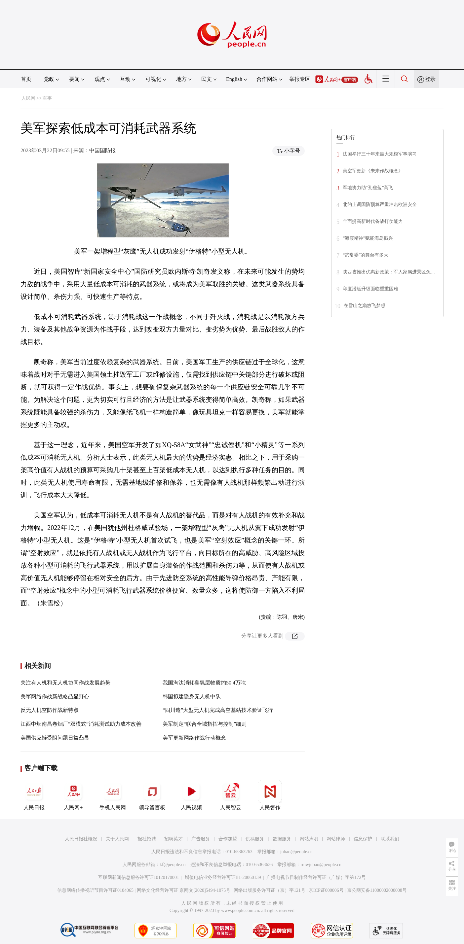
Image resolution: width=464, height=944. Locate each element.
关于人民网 (117, 838)
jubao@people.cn (296, 851)
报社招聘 (146, 838)
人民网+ (73, 795)
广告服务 (200, 838)
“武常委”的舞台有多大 (365, 255)
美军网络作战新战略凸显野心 (54, 696)
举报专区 (299, 79)
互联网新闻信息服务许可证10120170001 (138, 877)
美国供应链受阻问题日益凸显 (54, 738)
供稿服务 (255, 838)
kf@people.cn (173, 864)
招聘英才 (173, 838)
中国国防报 (102, 150)
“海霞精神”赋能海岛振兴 (368, 238)
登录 (430, 79)
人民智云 (230, 795)
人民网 (28, 98)
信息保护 (363, 838)
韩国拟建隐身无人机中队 (192, 696)
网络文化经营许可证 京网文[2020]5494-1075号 (184, 890)
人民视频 (191, 795)
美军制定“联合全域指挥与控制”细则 (205, 724)
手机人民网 (112, 795)
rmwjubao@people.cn (320, 864)
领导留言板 (152, 795)
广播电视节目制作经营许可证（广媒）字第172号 (316, 877)
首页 (26, 79)
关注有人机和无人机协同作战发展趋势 (65, 682)
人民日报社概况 (81, 838)
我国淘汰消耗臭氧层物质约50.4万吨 (204, 682)
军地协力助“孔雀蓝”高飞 (368, 187)
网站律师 (336, 838)
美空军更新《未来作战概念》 (373, 170)
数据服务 (282, 838)
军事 (47, 98)
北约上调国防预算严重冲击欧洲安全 (380, 204)
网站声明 (309, 838)
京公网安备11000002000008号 (377, 890)
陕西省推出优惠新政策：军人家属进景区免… (389, 271)
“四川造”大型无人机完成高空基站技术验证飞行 (218, 710)
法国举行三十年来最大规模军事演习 (380, 154)
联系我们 (390, 838)
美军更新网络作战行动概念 (194, 738)
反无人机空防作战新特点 (49, 710)
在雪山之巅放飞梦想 (364, 305)
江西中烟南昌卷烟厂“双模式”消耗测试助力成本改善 (80, 724)
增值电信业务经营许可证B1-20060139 (223, 877)
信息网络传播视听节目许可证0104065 (95, 890)
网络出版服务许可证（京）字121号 (269, 890)
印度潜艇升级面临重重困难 (370, 288)
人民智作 (270, 795)
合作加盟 (227, 838)
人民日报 (34, 795)
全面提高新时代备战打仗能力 (373, 221)
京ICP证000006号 (326, 890)
